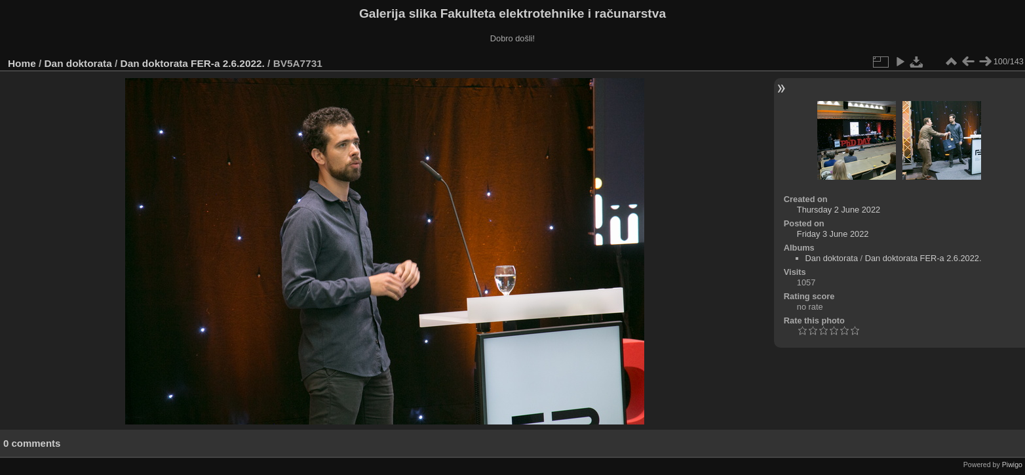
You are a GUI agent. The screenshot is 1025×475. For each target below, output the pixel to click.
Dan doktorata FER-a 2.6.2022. (193, 63)
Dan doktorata (78, 63)
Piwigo (1012, 464)
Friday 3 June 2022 (833, 234)
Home (22, 63)
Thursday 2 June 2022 (838, 210)
